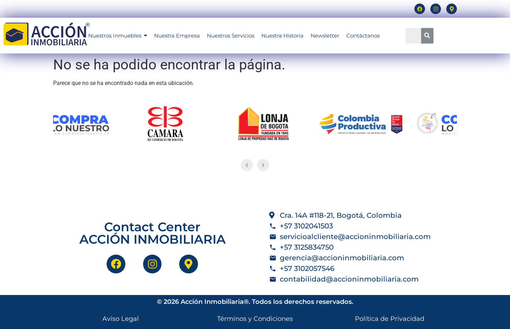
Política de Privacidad (389, 319)
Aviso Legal (120, 319)
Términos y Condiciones (255, 319)
